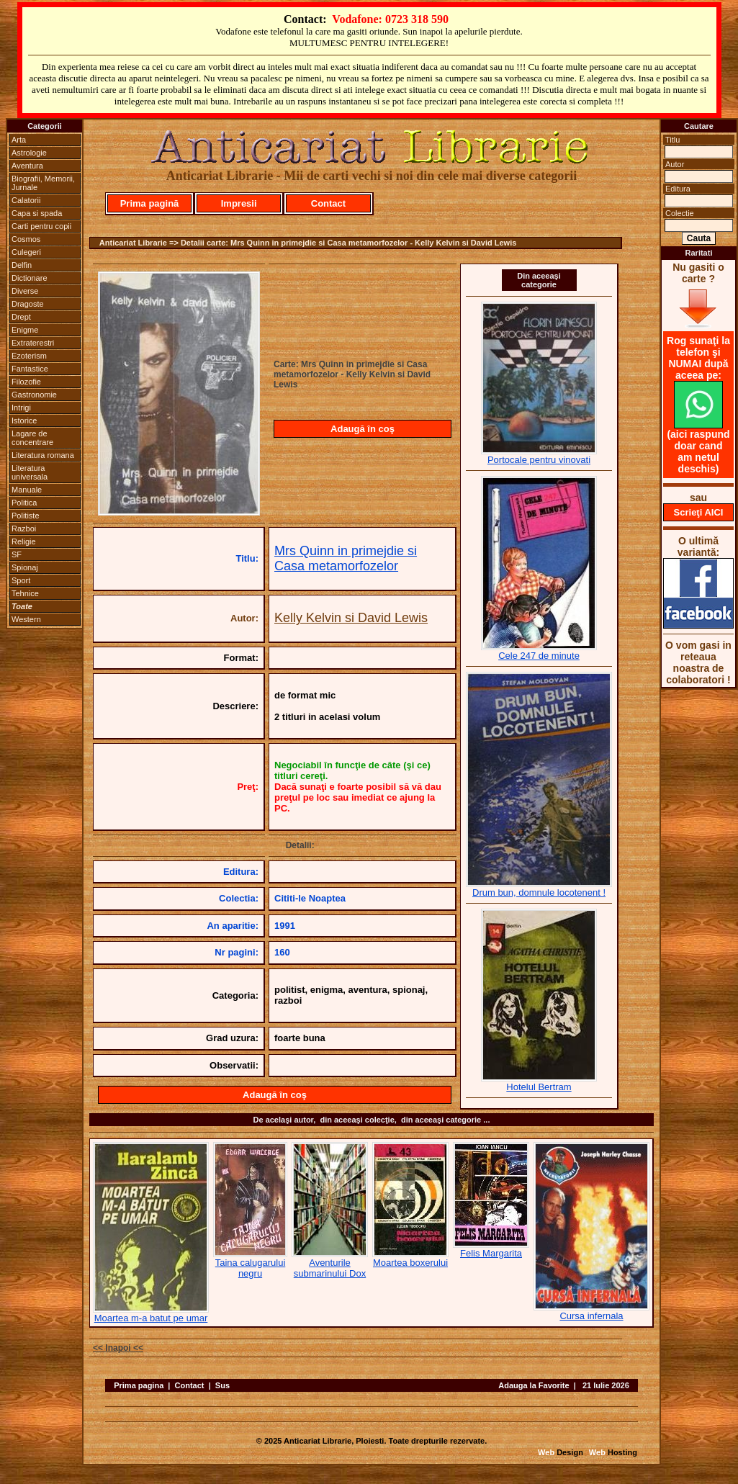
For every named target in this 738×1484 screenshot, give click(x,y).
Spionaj (25, 567)
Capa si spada (37, 213)
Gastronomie (34, 394)
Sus (222, 1385)
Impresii (239, 203)
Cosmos (26, 239)
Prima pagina (138, 1385)
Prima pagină (149, 203)
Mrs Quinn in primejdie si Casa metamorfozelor (345, 558)
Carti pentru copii (41, 226)
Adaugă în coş (362, 428)
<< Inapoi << (118, 1348)
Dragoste (28, 304)
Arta (19, 139)
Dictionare (30, 278)
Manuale (27, 489)
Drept (21, 316)
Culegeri (26, 252)
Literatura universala (30, 472)
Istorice (24, 420)
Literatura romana (43, 455)
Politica (24, 502)
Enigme (25, 329)
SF (17, 554)
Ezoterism (29, 355)
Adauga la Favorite (533, 1385)
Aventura (27, 165)
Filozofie (26, 381)
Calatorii (26, 200)
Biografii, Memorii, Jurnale (43, 183)
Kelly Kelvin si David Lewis (351, 618)
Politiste (26, 515)
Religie (24, 541)
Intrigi (21, 407)
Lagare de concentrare (32, 437)
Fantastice (30, 368)
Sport (21, 580)
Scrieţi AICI (699, 512)
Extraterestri (33, 342)
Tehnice (25, 593)
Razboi (24, 528)
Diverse (25, 291)
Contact (328, 203)
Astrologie (29, 152)
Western (26, 619)
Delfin (22, 265)
